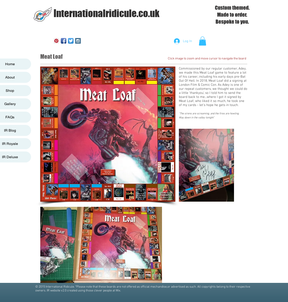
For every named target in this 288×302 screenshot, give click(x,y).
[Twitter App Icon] (71, 41)
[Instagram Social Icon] (78, 41)
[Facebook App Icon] (63, 41)
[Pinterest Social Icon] (56, 41)
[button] (202, 41)
